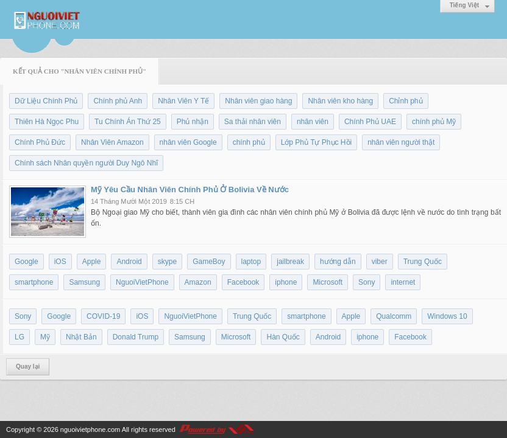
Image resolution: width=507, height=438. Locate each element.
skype (167, 261)
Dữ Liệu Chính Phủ (46, 101)
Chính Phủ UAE (370, 121)
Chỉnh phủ (405, 101)
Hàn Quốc (282, 337)
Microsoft (327, 282)
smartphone (34, 282)
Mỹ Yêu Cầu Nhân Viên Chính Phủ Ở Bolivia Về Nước (190, 189)
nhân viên (312, 121)
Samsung (84, 282)
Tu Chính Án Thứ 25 (127, 121)
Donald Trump (135, 337)
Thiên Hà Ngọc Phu (47, 121)
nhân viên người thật (400, 142)
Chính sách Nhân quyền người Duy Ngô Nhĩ (86, 163)
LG (19, 337)
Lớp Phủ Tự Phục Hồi (316, 142)
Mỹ (45, 337)
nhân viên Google (188, 142)
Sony (366, 282)
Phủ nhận (192, 121)
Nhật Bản (81, 337)
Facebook (243, 282)
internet (403, 282)
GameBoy (209, 261)
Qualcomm (393, 316)
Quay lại (28, 366)
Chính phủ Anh (117, 101)
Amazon (198, 282)
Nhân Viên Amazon (112, 142)
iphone (286, 282)
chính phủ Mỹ (434, 121)
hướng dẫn (338, 261)
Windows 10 (447, 316)
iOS (60, 261)
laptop (251, 261)
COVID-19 (103, 316)
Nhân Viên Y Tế (183, 101)
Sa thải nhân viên (252, 121)
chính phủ (249, 142)
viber (380, 261)
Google (26, 261)
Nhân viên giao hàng (258, 101)
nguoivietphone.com (90, 429)
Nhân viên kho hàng (340, 101)
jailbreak (290, 261)
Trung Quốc (422, 261)
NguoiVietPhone (142, 282)
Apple (91, 261)
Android (128, 261)
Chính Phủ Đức (40, 142)
